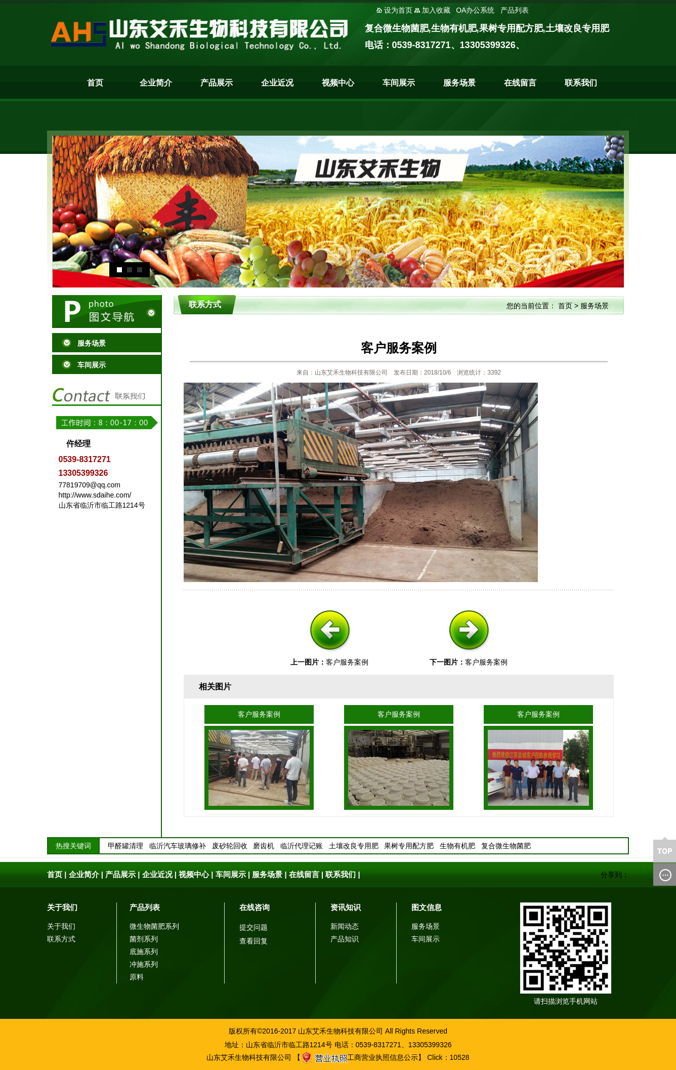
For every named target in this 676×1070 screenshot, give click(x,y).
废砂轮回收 (229, 846)
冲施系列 (144, 964)
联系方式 (61, 939)
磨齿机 (263, 846)
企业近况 (277, 82)
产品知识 (344, 939)
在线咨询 (254, 907)
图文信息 (426, 907)
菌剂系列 (144, 939)
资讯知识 (345, 907)
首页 (95, 82)
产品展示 (216, 82)
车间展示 (399, 82)
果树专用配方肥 (409, 846)
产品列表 (145, 907)
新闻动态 (344, 926)
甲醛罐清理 (125, 846)
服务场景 (459, 82)
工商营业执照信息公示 (359, 1057)
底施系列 (144, 952)
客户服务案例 (347, 662)
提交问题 (253, 927)
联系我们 (581, 82)
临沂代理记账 (301, 846)
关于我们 (62, 907)
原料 (137, 977)
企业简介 (156, 82)
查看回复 (253, 941)
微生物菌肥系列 (154, 926)
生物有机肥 (457, 846)
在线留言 (520, 82)
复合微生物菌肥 (506, 846)
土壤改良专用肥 (353, 846)
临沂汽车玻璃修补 (177, 846)
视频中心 (338, 82)
